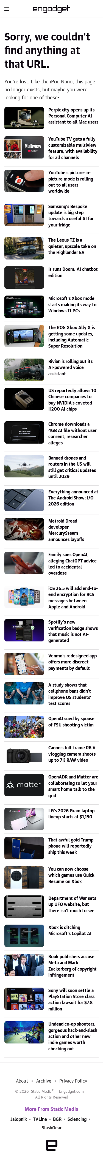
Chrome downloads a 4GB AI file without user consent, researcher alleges (72, 433)
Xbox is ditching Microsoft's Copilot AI (69, 930)
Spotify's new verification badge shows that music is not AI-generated (73, 631)
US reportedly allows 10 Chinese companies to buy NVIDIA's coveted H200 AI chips (72, 400)
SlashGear (52, 1128)
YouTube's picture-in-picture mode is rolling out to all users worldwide (70, 182)
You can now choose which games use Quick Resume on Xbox (71, 875)
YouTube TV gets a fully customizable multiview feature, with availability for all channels (73, 148)
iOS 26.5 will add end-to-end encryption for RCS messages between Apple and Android (73, 597)
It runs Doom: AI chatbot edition (73, 272)
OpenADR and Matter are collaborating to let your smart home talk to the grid (73, 786)
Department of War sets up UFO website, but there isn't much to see (72, 904)
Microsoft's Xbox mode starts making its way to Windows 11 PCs (72, 304)
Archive (43, 1081)
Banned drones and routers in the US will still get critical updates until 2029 (72, 467)
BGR (57, 1119)
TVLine (40, 1119)
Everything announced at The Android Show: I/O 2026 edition (73, 498)
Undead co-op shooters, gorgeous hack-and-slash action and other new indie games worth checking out (72, 1036)
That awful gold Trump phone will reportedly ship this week (70, 846)
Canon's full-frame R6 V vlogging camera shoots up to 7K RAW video (72, 754)
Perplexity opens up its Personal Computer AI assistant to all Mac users (73, 116)
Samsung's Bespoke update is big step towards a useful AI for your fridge (71, 215)
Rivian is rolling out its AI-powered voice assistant (70, 367)
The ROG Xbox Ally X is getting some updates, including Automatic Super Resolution (71, 337)
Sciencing (77, 1119)
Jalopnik (18, 1119)
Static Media (41, 1092)
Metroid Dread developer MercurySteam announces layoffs (66, 530)
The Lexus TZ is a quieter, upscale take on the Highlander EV (72, 246)
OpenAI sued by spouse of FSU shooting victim (71, 722)
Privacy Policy (73, 1081)
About (22, 1081)
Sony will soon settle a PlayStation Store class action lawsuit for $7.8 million (71, 999)
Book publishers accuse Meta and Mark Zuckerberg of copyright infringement (72, 966)
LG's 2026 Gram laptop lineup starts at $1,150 (71, 814)
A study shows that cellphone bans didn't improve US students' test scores (69, 694)
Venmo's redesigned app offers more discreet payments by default (72, 662)
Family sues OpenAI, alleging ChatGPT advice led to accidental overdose (72, 564)
